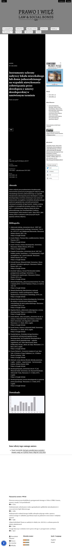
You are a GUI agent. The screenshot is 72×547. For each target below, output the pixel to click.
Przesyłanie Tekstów (13, 537)
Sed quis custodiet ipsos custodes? (33, 450)
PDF (11, 129)
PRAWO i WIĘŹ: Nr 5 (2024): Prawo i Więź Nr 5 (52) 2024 (29, 452)
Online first (19, 29)
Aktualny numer (32, 29)
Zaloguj (69, 1)
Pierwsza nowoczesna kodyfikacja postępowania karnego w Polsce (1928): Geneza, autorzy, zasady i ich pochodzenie (34, 501)
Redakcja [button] (54, 29)
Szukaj (38, 32)
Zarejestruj (61, 1)
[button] (52, 168)
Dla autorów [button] (7, 32)
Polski (4, 1)
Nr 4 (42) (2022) (13, 66)
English (53, 540)
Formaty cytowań (51, 165)
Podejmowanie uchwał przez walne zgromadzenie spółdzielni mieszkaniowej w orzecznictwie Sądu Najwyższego (34, 508)
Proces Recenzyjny (12, 542)
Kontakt (18, 32)
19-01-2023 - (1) (13, 177)
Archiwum (44, 29)
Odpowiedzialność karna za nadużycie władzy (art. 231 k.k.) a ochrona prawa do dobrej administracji (34, 523)
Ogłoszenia (28, 32)
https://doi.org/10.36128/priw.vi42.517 (19, 161)
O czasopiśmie (7, 29)
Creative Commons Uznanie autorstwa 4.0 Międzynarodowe (54, 134)
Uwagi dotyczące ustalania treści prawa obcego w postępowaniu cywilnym (32, 529)
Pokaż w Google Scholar (18, 235)
